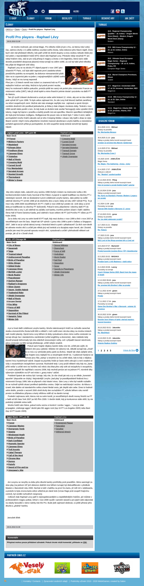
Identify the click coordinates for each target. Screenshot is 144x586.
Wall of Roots (14, 159)
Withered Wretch (63, 432)
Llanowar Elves (15, 153)
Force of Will (14, 307)
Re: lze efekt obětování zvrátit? (110, 219)
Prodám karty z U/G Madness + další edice (114, 262)
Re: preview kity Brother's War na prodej (114, 285)
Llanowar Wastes (16, 426)
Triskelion (12, 156)
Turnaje (103, 24)
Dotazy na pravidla (105, 130)
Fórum (43, 9)
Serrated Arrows (15, 171)
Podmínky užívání (78, 581)
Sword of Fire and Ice (18, 467)
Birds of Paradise (16, 260)
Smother (59, 429)
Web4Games (103, 581)
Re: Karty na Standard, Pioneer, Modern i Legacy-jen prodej (117, 197)
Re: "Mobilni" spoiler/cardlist (109, 175)
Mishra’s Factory (16, 142)
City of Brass (14, 245)
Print (83, 532)
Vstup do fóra (129, 350)
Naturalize (60, 426)
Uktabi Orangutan (70, 156)
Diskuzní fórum (107, 121)
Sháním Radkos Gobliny (107, 343)
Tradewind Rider (16, 293)
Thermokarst (14, 177)
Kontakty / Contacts (31, 581)
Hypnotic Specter (16, 443)
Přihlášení (36, 9)
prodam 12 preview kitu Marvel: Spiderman (115, 143)
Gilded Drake (14, 266)
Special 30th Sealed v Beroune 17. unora (114, 209)
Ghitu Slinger (14, 263)
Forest (12, 139)
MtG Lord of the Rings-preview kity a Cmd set (116, 240)
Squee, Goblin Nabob (18, 290)
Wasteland (13, 145)
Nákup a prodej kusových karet (109, 193)
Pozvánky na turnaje (105, 206)
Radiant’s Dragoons (17, 284)
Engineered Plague (64, 423)
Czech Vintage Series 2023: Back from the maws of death (117, 273)
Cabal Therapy (15, 452)
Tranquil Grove (68, 153)
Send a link (79, 532)
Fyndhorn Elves (15, 150)
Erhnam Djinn (14, 147)
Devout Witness (61, 245)
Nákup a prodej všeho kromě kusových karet (114, 140)
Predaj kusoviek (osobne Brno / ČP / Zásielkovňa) (117, 251)
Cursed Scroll (14, 165)
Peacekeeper (14, 278)
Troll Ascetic (14, 449)
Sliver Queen (14, 287)
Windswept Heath (16, 435)
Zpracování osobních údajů (56, 581)
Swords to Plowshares (64, 269)
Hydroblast (59, 254)
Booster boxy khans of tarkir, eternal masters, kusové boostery (116, 321)
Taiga (10, 251)
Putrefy (11, 464)
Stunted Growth (15, 174)
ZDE (85, 542)
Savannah (13, 248)
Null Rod (58, 260)
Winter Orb (13, 319)
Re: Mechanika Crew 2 (107, 153)
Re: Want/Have (104, 333)
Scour (56, 266)
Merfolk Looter (15, 272)
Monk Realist (14, 275)
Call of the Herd (15, 455)
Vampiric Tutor (15, 316)
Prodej (100, 296)
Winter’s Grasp (15, 180)
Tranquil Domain (69, 150)
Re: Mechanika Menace (107, 132)
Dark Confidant (15, 441)
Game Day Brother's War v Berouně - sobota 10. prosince (117, 307)
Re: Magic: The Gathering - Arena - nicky (114, 164)
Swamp (11, 432)
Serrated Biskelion (70, 147)
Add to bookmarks (87, 532)
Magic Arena (102, 161)
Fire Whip (12, 304)
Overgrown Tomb (16, 429)
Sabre (122, 581)
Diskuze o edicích (104, 172)
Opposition (13, 310)
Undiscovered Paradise (19, 257)
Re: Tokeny (102, 230)
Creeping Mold (15, 162)
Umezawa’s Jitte (15, 470)
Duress (11, 461)
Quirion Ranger (15, 281)
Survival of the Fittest (18, 313)
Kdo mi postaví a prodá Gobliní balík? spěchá (116, 185)
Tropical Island (15, 254)
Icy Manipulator (15, 168)
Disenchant (59, 248)
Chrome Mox (14, 458)
